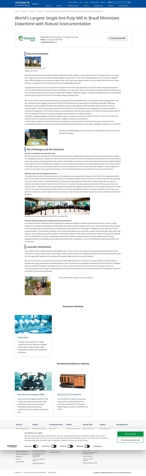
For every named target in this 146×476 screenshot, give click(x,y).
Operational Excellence (39, 441)
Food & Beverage (21, 444)
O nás (80, 2)
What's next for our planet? (88, 429)
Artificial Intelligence (88, 445)
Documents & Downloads (73, 429)
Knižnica (86, 6)
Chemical (18, 434)
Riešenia (59, 6)
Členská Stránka (94, 2)
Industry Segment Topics (90, 433)
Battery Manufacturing (22, 454)
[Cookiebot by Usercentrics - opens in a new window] (12, 472)
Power (17, 436)
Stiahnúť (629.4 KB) (117, 38)
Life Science (52, 445)
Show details (97, 472)
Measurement (53, 434)
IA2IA (84, 440)
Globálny (102, 2)
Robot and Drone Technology (87, 449)
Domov (17, 11)
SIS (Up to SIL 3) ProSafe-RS (69, 394)
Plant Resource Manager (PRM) (31, 394)
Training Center (104, 434)
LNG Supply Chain (21, 431)
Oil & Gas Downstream (22, 429)
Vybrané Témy (98, 6)
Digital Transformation (89, 443)
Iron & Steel (19, 449)
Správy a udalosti (72, 2)
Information (52, 429)
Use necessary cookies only (130, 466)
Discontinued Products (106, 441)
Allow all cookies (130, 460)
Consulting (52, 436)
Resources (31, 11)
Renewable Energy (21, 439)
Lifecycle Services (54, 443)
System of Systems (88, 438)
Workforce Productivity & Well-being (39, 429)
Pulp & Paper (23, 337)
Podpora (110, 6)
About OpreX (86, 435)
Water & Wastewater (21, 451)
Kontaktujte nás (123, 6)
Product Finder (104, 436)
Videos (68, 434)
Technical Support (105, 429)
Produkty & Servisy (72, 6)
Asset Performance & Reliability (38, 438)
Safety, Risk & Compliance (36, 433)
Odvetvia (48, 6)
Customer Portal (104, 439)
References (39, 11)
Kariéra (86, 2)
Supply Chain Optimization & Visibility (39, 450)
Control (51, 431)
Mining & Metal (20, 441)
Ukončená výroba (54, 452)
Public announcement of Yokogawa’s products (56, 449)
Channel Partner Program (104, 444)
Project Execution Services (54, 439)
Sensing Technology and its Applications (90, 453)
